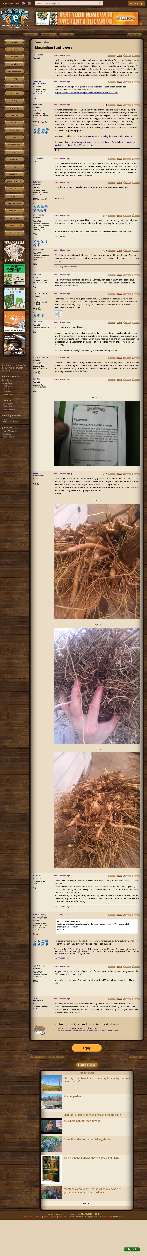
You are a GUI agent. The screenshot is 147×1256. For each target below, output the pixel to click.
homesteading (14, 71)
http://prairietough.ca (63, 906)
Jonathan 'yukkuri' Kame (39, 82)
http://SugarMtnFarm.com (65, 266)
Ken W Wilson (39, 966)
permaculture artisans (14, 145)
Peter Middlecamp (38, 474)
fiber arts (14, 130)
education (14, 159)
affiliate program (50, 1217)
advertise (37, 1217)
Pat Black (37, 274)
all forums (14, 233)
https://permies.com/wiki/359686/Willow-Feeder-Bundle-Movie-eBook (88, 1031)
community (14, 116)
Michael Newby (39, 914)
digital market (14, 204)
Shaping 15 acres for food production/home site (92, 1114)
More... (86, 1203)
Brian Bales (38, 55)
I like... (35, 126)
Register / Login (136, 3)
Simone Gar (38, 875)
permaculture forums (14, 42)
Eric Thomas (38, 215)
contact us (28, 1217)
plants (46, 42)
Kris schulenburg (40, 357)
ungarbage (14, 108)
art (14, 138)
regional (14, 152)
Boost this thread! (86, 1065)
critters (14, 57)
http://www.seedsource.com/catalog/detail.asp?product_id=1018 (104, 136)
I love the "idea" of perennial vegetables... (88, 1139)
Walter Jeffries (39, 250)
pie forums (14, 218)
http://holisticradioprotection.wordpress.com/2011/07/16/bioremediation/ (86, 93)
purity (14, 101)
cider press (14, 189)
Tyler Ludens (39, 104)
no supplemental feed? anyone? (82, 1120)
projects (14, 196)
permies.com (14, 211)
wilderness (14, 123)
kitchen (14, 93)
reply (87, 1048)
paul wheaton (107, 1217)
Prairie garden (72, 1096)
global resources (14, 182)
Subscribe (14, 3)
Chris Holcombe (40, 293)
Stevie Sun (37, 322)
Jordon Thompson (38, 999)
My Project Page (61, 958)
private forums (14, 226)
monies (14, 86)
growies (14, 50)
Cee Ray (36, 379)
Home (6, 3)
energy (14, 79)
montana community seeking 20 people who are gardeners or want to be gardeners (92, 1190)
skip (14, 167)
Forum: (38, 42)
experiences (14, 174)
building (14, 64)
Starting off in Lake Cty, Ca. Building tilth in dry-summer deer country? (97, 1080)
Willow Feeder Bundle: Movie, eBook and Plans (91, 1157)
